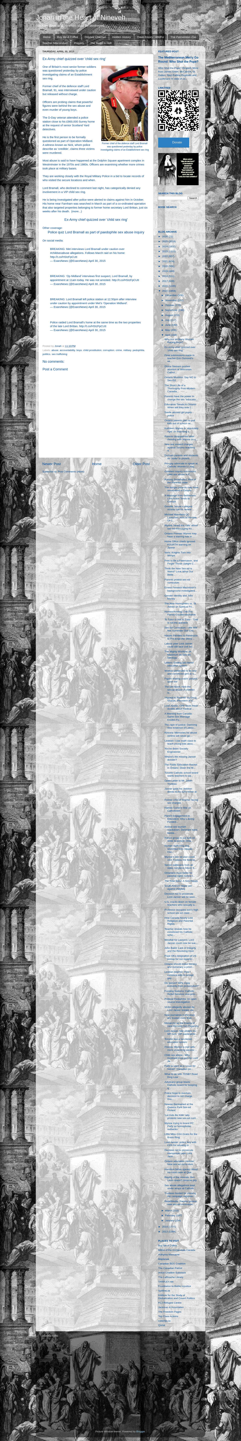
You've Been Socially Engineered (176, 750)
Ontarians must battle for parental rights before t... (180, 874)
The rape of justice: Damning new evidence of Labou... (181, 726)
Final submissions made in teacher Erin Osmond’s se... (179, 358)
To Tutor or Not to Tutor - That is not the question (181, 621)
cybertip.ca (164, 1320)
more (75, 211)
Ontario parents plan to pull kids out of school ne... (180, 422)
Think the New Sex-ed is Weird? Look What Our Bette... (179, 571)
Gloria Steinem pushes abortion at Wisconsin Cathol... (178, 369)
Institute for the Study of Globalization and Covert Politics (176, 1297)
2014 (165, 1226)
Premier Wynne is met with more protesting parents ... (181, 1048)
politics (46, 354)
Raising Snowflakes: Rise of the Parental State (180, 481)
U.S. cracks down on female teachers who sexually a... (181, 903)
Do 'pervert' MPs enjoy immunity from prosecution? (182, 984)
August (169, 315)
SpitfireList (164, 1290)
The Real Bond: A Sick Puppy (181, 881)
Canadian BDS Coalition (172, 1263)
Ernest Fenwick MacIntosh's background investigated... (181, 589)
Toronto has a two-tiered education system (178, 1040)
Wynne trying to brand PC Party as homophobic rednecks (179, 1126)
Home (47, 37)
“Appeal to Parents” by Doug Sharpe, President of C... (181, 699)
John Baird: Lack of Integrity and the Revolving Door (180, 949)
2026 (165, 236)
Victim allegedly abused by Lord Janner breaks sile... (180, 1008)
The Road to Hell (101, 43)
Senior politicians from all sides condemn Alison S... (181, 866)
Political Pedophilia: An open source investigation (181, 1000)
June (168, 325)
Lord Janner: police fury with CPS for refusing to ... (180, 1144)
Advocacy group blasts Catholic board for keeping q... (181, 1085)
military (127, 350)
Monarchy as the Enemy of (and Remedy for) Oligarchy (182, 1024)
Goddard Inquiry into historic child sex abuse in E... (180, 473)
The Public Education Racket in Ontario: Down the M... (181, 766)
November (171, 300)
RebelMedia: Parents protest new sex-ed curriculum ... (181, 1203)
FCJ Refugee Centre (170, 1302)
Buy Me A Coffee (67, 37)
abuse (54, 350)
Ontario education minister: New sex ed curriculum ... (180, 1163)
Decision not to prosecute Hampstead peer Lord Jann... (179, 1153)
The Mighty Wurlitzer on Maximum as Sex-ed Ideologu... (178, 654)
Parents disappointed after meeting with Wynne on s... (181, 438)
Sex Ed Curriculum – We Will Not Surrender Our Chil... (181, 629)
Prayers (79, 43)
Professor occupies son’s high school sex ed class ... (181, 911)
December (171, 295)
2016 (165, 286)
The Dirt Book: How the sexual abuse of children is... (180, 689)
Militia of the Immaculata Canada (176, 1250)
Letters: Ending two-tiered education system (179, 664)
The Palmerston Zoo (183, 37)
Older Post (141, 464)
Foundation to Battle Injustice (174, 1286)
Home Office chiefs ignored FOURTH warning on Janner (180, 544)
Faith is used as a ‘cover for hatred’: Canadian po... (180, 1067)
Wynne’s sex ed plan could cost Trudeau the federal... (181, 858)
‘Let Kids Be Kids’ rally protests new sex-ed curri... (181, 1117)
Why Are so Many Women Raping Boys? (179, 341)
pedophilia (138, 350)
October (170, 305)
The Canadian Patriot (170, 1268)
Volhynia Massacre (168, 1254)
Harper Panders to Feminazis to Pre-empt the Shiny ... (181, 637)
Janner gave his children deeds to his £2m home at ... (181, 791)
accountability (67, 350)
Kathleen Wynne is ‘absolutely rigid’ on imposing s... (181, 430)
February (170, 1215)
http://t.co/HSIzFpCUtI (63, 256)
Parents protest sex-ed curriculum (177, 581)
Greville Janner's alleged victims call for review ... (179, 508)
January (170, 1220)
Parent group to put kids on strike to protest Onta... (180, 839)
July (167, 320)
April (168, 335)
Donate (177, 142)
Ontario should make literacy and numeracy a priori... (181, 965)
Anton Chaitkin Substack (172, 1272)
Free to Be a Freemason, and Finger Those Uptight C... (181, 562)
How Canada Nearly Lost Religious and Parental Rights (179, 920)
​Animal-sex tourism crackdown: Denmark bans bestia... (181, 829)
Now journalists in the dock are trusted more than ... (180, 1016)
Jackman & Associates (171, 1307)
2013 (165, 1231)
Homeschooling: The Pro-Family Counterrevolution (180, 613)
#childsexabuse (59, 252)
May (168, 330)
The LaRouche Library (170, 1277)
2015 (165, 290)
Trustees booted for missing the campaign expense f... (181, 1195)
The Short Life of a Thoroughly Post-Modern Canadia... (180, 388)
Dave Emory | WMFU (150, 37)
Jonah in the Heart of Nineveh (80, 17)
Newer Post (51, 464)
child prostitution (92, 350)
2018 (165, 276)
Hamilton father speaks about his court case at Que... (181, 1171)
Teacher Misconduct (54, 43)
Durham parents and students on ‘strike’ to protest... (181, 457)
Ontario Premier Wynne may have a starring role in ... (181, 535)
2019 (165, 271)
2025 (165, 241)
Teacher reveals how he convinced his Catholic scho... (179, 932)
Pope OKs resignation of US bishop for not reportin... (180, 957)
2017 (165, 281)
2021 (165, 261)
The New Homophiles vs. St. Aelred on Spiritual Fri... (181, 605)
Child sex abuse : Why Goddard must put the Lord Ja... (181, 1058)
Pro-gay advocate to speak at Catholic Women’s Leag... (181, 465)
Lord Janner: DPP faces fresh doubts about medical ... (181, 707)
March (169, 1210)
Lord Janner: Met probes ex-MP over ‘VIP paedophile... (181, 1032)
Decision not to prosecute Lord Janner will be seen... (181, 895)
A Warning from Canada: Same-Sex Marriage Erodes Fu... (178, 716)
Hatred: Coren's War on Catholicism (178, 809)
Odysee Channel (95, 37)
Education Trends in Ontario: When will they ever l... (181, 406)
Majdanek (163, 1259)
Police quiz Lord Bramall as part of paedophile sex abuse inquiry (96, 232)
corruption (108, 350)
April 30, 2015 (97, 260)
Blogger (140, 1431)
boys (79, 350)
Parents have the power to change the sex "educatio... (181, 398)
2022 (165, 256)
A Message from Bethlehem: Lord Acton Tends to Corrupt (181, 498)
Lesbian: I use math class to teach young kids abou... (180, 742)
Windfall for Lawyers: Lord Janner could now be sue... (181, 941)
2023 (165, 251)
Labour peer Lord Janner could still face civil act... (179, 645)
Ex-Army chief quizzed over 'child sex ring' (96, 220)
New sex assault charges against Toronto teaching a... (180, 447)
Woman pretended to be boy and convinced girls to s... (181, 672)
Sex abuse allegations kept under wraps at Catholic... (180, 1187)
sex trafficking (59, 354)
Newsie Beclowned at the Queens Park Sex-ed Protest (179, 1107)
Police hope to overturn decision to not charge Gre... (178, 1096)
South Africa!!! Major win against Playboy (178, 887)
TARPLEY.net (165, 1281)
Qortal (161, 1325)
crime (119, 350)
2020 (165, 266)
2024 (165, 246)
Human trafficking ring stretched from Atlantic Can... (179, 848)
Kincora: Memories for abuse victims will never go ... (181, 734)
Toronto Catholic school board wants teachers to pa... (181, 774)
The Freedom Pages (169, 1311)
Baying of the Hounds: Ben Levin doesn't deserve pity (181, 1179)
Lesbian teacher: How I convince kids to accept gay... (179, 974)
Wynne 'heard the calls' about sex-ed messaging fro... (181, 527)
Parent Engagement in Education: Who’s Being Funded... (179, 818)
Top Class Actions (168, 1316)
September (171, 310)
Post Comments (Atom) (71, 471)
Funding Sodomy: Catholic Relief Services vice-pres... (181, 992)
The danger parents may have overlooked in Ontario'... (181, 489)
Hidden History (121, 37)
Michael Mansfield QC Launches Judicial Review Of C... (181, 517)
